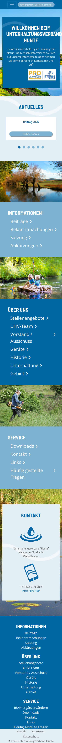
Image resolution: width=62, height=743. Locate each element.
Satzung (18, 237)
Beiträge (19, 221)
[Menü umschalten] (11, 4)
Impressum (38, 731)
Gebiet (17, 373)
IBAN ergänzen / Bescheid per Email (36, 4)
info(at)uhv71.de (31, 591)
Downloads (22, 446)
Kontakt (18, 454)
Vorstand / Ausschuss (21, 337)
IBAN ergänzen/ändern (31, 707)
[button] (19, 147)
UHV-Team (21, 326)
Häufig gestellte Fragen (26, 473)
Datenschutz (31, 736)
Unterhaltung (24, 365)
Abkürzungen (24, 245)
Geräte (17, 349)
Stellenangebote (27, 318)
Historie (18, 357)
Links (15, 462)
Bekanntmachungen (31, 229)
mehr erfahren (31, 134)
